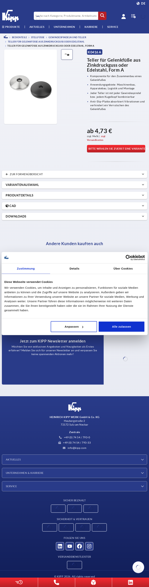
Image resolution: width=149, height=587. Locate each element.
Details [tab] (74, 268)
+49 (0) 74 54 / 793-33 (74, 442)
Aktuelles (13, 459)
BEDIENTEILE (19, 37)
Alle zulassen (121, 326)
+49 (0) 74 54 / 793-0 (74, 437)
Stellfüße (38, 37)
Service (11, 486)
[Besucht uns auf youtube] (70, 546)
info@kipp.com (74, 447)
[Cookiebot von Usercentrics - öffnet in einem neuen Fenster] (128, 257)
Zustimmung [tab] (26, 268)
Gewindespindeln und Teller (67, 37)
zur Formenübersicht (24, 174)
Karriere (91, 27)
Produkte (11, 27)
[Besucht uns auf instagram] (89, 546)
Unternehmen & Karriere (25, 472)
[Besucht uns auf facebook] (79, 546)
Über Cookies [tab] (123, 268)
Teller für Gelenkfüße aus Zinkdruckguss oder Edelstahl (45, 42)
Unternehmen (64, 27)
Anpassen (74, 326)
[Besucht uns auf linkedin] (60, 546)
